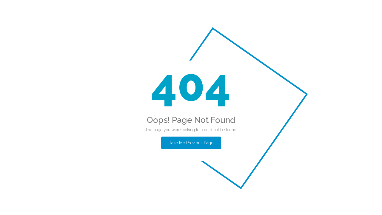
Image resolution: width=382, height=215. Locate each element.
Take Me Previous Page (191, 142)
